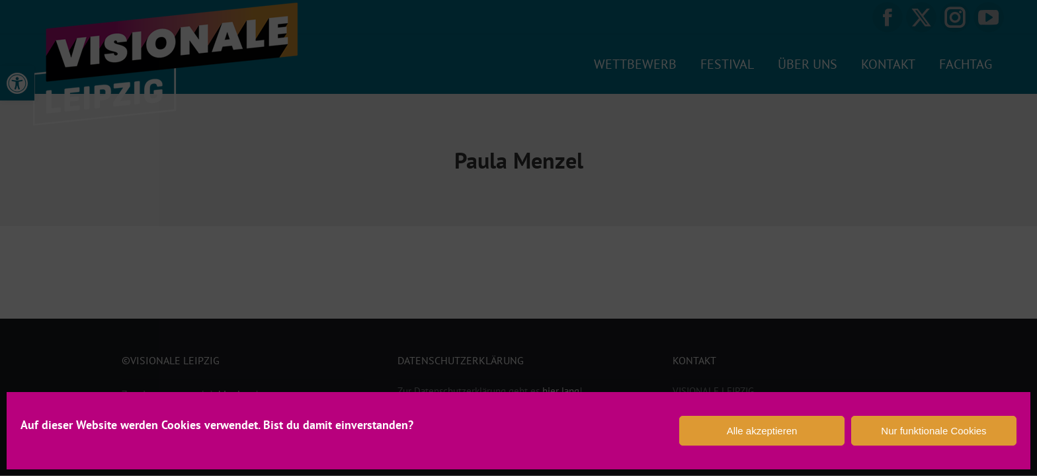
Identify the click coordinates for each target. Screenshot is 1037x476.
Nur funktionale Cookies (933, 430)
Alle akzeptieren (762, 430)
